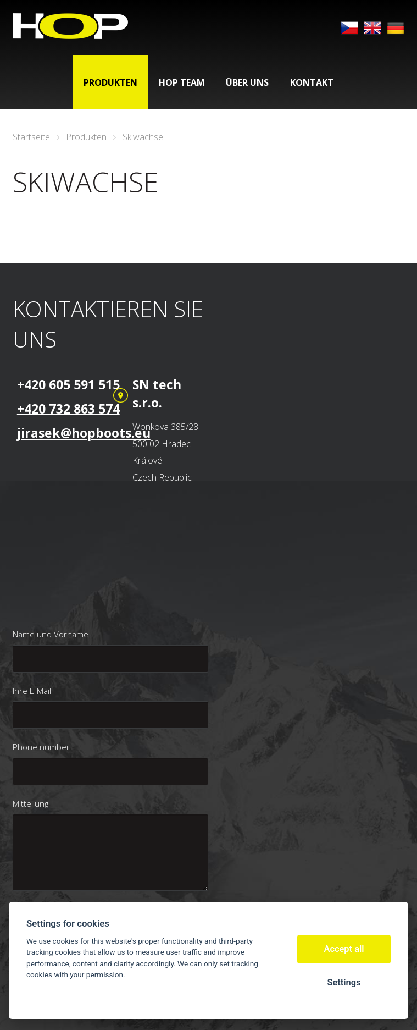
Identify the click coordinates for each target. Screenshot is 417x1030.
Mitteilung (30, 803)
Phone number (41, 746)
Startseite (31, 137)
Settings (343, 982)
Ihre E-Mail (32, 690)
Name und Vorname (50, 634)
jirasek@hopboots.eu (84, 433)
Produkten (86, 137)
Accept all (344, 949)
